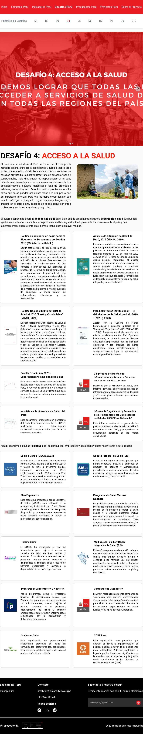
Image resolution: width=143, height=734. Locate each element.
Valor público (7, 691)
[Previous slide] (5, 88)
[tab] (70, 143)
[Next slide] (137, 88)
